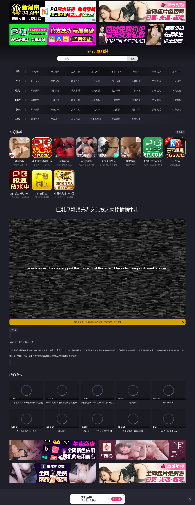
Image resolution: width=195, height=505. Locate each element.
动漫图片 (95, 99)
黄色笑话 (156, 109)
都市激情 (35, 109)
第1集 (13, 330)
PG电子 (35, 71)
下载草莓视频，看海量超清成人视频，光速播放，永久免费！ (128, 322)
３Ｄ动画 (95, 80)
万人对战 (75, 71)
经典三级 (136, 90)
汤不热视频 (95, 118)
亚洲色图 (55, 99)
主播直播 (156, 80)
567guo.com (97, 51)
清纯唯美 (136, 99)
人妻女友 (75, 109)
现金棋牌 (156, 71)
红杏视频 (116, 118)
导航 (18, 119)
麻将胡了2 (116, 71)
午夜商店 (55, 118)
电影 (18, 90)
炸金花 (136, 71)
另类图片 (176, 99)
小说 (18, 109)
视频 (18, 81)
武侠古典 (95, 109)
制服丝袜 (116, 90)
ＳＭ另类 (176, 80)
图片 (18, 100)
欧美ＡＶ (75, 80)
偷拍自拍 (55, 90)
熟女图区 (156, 99)
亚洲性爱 (35, 90)
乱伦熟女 (156, 90)
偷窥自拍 (35, 99)
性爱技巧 (176, 109)
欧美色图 (75, 99)
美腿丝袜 (116, 99)
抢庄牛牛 (176, 71)
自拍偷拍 (55, 80)
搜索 (133, 58)
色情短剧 (136, 118)
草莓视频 (75, 118)
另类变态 (176, 90)
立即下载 (116, 499)
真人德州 (55, 71)
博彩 (18, 71)
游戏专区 (95, 71)
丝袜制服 (136, 80)
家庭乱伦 (55, 109)
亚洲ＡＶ (35, 80)
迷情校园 (116, 109)
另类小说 (136, 109)
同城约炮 (35, 118)
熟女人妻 (116, 80)
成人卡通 (75, 90)
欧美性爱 (95, 90)
